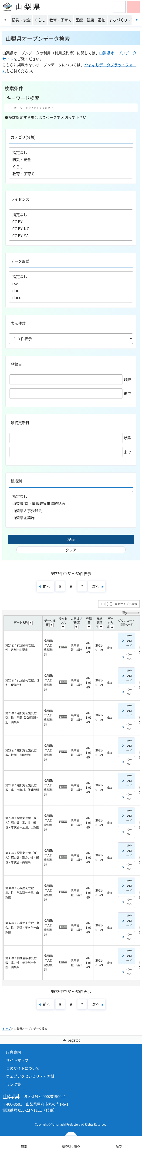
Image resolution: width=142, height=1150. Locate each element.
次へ (95, 586)
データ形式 (20, 261)
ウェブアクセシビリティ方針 (30, 1076)
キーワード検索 (23, 98)
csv (70, 283)
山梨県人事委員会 (70, 510)
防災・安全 (70, 159)
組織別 (16, 481)
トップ (6, 1029)
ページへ (129, 656)
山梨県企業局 (70, 517)
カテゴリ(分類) (23, 137)
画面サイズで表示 (126, 604)
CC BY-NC (70, 228)
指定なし (70, 152)
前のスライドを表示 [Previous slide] (5, 20)
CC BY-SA (70, 235)
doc (70, 290)
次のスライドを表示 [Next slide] (137, 20)
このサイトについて (23, 1068)
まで (70, 393)
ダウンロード (129, 640)
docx (70, 297)
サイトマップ (17, 1060)
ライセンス (20, 199)
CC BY (70, 221)
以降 (70, 379)
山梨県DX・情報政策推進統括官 (70, 503)
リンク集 (13, 1084)
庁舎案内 (13, 1052)
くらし (70, 166)
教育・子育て (70, 173)
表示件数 (18, 323)
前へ (46, 586)
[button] (119, 7)
